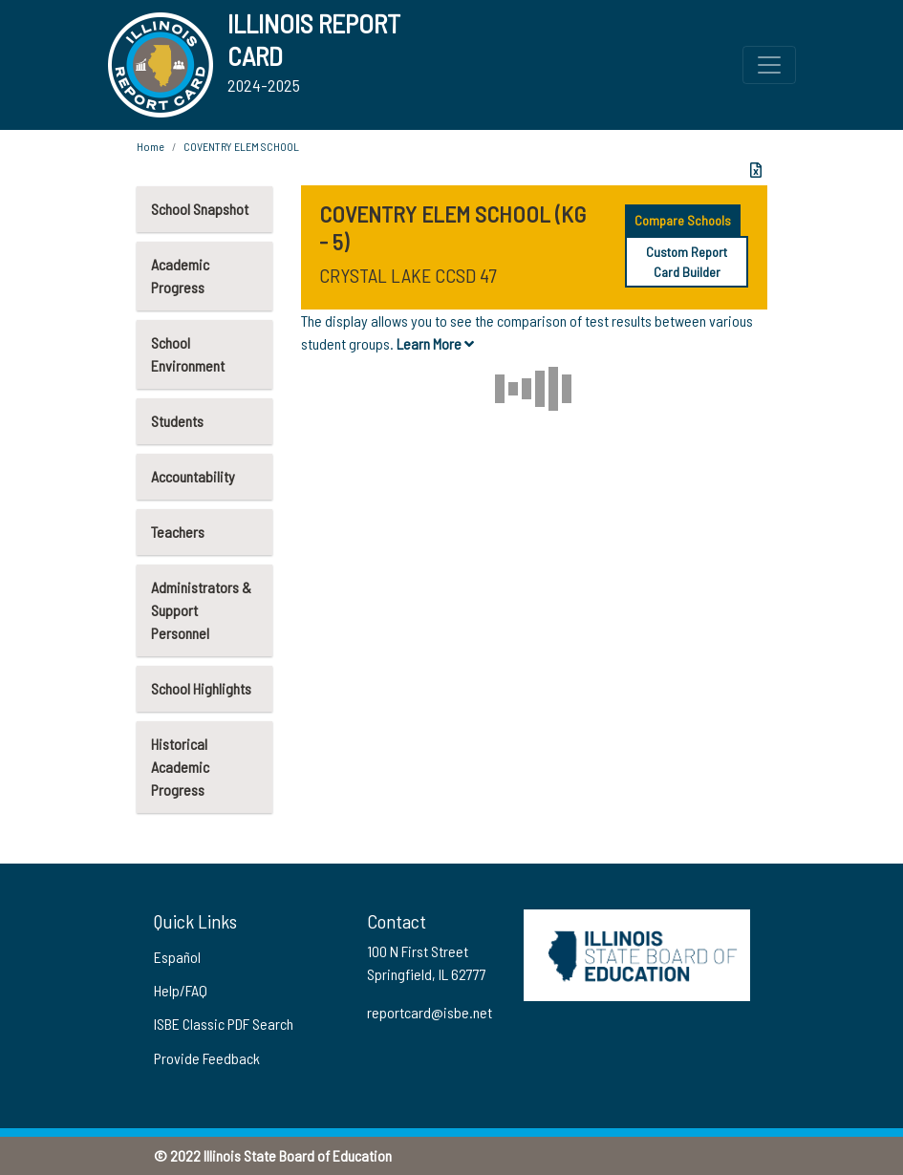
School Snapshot (199, 209)
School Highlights (201, 688)
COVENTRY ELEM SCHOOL (241, 146)
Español (177, 957)
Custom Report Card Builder (686, 262)
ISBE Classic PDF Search (223, 1024)
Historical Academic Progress (180, 767)
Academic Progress (180, 275)
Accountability (193, 476)
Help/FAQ (180, 990)
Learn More (435, 343)
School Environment (188, 353)
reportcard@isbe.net (429, 1012)
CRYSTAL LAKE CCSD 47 (407, 275)
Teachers (177, 532)
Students (177, 421)
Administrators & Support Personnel (201, 610)
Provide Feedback (207, 1058)
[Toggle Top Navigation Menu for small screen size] (769, 65)
